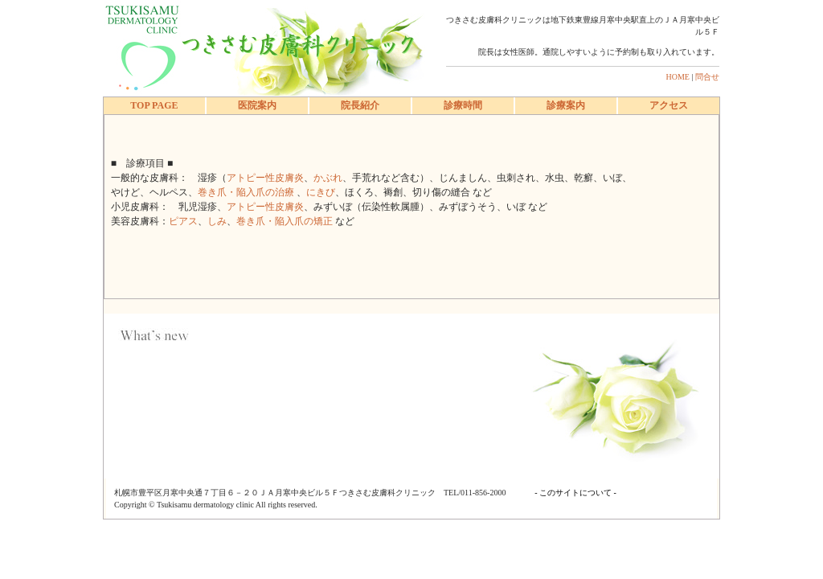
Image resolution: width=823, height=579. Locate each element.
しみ (217, 221)
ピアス (183, 221)
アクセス (668, 105)
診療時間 (463, 105)
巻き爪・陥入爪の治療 (247, 192)
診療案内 (566, 105)
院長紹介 (360, 105)
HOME (678, 76)
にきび (320, 192)
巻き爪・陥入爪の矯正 (285, 221)
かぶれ (327, 177)
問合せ (707, 76)
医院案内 (257, 105)
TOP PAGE (154, 105)
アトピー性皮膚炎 (265, 177)
